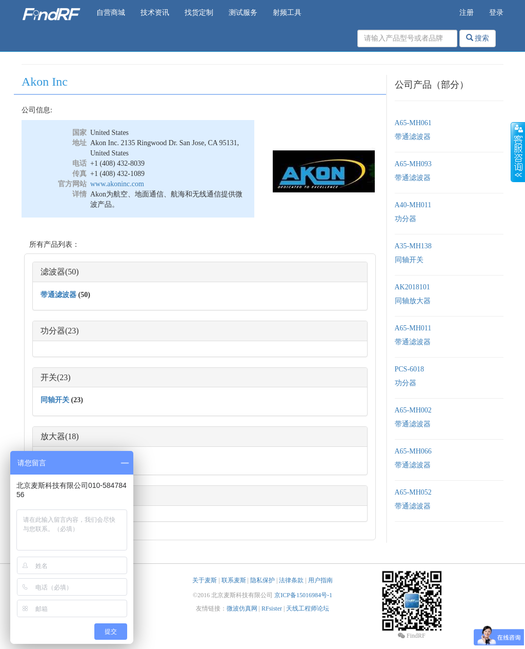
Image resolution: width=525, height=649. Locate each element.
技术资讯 (154, 12)
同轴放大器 (413, 301)
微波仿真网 (242, 608)
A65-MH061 (413, 123)
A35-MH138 (413, 246)
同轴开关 (55, 400)
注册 (466, 12)
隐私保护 (262, 580)
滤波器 (53, 271)
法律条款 (291, 580)
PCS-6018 (410, 369)
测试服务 (243, 12)
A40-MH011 (413, 205)
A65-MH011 (413, 328)
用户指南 (320, 580)
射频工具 (287, 12)
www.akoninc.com (117, 184)
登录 (496, 12)
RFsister (271, 608)
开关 (49, 377)
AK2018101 (412, 287)
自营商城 (110, 12)
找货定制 (199, 12)
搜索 (478, 38)
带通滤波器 (58, 295)
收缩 (518, 152)
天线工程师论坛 (307, 608)
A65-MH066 (413, 451)
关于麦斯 (204, 580)
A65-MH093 (413, 164)
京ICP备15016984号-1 (303, 595)
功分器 (53, 330)
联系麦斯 (233, 580)
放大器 (53, 436)
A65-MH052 (413, 492)
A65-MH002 (413, 410)
